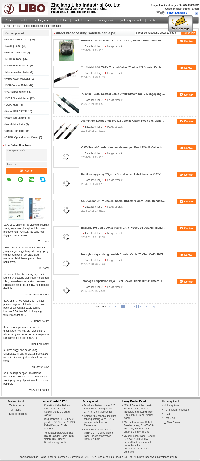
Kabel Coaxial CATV (17, 39)
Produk (24, 20)
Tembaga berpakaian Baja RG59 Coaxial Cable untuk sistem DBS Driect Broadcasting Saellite (123, 281)
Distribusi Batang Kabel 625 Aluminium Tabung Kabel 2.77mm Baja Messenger (99, 408)
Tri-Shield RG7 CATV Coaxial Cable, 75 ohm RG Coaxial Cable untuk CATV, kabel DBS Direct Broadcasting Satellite (123, 67)
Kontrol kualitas (82, 20)
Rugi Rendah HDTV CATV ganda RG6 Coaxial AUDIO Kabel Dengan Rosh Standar (59, 424)
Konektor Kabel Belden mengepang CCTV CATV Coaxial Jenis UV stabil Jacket (58, 410)
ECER (176, 457)
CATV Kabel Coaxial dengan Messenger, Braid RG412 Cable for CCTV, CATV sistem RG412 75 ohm (123, 147)
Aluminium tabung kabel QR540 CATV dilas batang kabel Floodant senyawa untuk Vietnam (99, 434)
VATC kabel (12, 104)
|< (110, 306)
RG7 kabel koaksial (16, 91)
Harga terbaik (114, 46)
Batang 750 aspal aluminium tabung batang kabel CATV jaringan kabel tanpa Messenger (100, 421)
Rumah (9, 20)
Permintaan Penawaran (177, 409)
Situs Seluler (172, 422)
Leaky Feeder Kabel (17, 65)
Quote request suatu (177, 8)
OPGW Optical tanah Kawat (21, 137)
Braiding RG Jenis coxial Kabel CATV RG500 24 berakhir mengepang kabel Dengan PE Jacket (123, 227)
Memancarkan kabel (17, 72)
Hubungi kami (105, 20)
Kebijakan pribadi (29, 457)
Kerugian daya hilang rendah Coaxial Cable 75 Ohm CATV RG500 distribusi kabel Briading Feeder (123, 254)
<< (116, 306)
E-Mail (167, 413)
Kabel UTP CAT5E (16, 111)
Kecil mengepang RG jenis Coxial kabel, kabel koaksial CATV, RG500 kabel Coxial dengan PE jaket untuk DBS (123, 174)
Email (195, 8)
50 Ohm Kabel (13, 59)
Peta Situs (169, 418)
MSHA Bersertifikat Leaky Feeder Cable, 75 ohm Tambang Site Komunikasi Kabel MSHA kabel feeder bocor (138, 412)
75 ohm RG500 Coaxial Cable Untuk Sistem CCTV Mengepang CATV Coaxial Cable (123, 94)
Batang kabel (13, 46)
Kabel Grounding (15, 117)
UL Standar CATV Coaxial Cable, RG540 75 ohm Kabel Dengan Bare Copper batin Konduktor (123, 200)
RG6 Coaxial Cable (16, 85)
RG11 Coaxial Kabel (17, 98)
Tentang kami (41, 20)
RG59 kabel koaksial (17, 78)
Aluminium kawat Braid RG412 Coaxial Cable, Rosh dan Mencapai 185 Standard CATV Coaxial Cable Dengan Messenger (123, 120)
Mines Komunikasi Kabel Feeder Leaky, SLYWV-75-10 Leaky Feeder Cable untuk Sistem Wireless (139, 427)
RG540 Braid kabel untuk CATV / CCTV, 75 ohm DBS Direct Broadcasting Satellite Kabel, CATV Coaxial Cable (123, 40)
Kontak (26, 170)
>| (153, 306)
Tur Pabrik (61, 20)
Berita (152, 20)
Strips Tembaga (14, 130)
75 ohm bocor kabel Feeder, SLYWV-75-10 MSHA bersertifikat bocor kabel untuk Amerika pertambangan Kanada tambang (139, 443)
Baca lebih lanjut (94, 46)
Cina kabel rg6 (49, 457)
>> (146, 306)
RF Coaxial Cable (15, 52)
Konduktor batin (15, 124)
